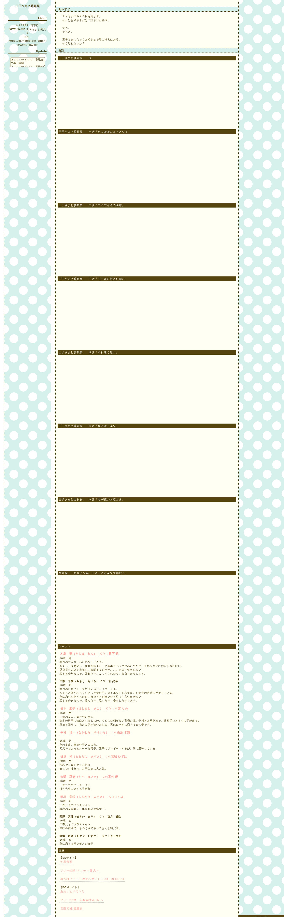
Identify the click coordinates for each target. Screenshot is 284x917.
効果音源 (66, 860)
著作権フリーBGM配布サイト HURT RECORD (90, 877)
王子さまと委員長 (28, 6)
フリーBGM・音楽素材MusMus (80, 898)
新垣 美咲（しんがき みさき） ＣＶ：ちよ (90, 795)
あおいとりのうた (71, 889)
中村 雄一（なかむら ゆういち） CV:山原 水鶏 (93, 732)
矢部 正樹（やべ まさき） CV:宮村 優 (87, 775)
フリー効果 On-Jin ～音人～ (78, 869)
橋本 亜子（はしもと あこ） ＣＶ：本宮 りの (91, 708)
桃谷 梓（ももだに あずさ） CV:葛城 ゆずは (91, 755)
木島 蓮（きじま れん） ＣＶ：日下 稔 (87, 653)
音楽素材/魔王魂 (70, 906)
